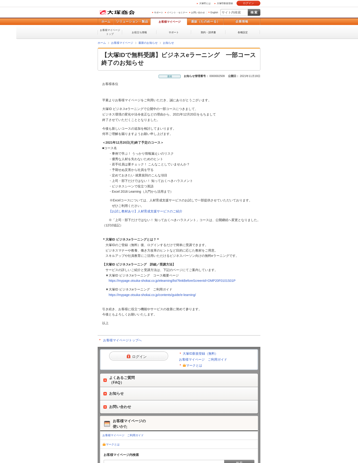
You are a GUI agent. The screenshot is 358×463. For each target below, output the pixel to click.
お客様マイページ (170, 21)
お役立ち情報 (139, 32)
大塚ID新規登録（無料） (200, 353)
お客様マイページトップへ (122, 340)
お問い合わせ (198, 12)
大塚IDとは (205, 3)
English (214, 12)
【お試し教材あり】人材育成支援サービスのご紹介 (145, 211)
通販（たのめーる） (205, 21)
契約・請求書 (208, 32)
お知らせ (168, 42)
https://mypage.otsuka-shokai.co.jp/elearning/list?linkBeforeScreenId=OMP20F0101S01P (172, 280)
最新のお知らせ (148, 42)
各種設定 (243, 32)
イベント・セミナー (177, 12)
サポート (158, 12)
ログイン (248, 3)
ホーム (105, 21)
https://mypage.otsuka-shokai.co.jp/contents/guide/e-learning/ (152, 295)
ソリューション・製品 (132, 21)
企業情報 (241, 21)
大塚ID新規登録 (225, 3)
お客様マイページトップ (110, 32)
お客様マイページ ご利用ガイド (203, 359)
